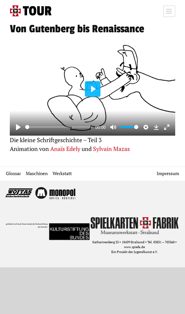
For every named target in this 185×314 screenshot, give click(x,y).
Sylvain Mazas (111, 149)
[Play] (18, 127)
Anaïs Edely (65, 149)
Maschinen (37, 173)
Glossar (13, 173)
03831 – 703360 (164, 242)
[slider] (59, 127)
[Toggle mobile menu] (169, 11)
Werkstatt (62, 173)
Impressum (168, 173)
